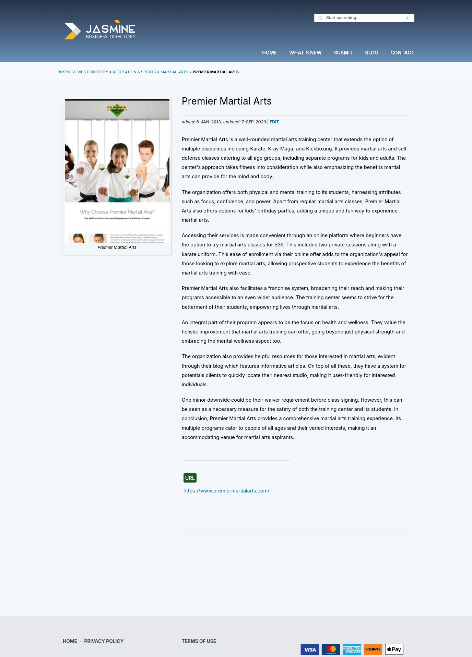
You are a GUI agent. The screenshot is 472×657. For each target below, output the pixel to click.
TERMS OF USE (199, 641)
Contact (402, 53)
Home (269, 53)
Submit (343, 53)
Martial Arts (174, 72)
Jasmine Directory (100, 30)
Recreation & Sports (134, 72)
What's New (305, 53)
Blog (371, 53)
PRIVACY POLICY (104, 641)
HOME (70, 641)
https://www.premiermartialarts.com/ (227, 491)
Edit (274, 121)
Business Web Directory (83, 72)
